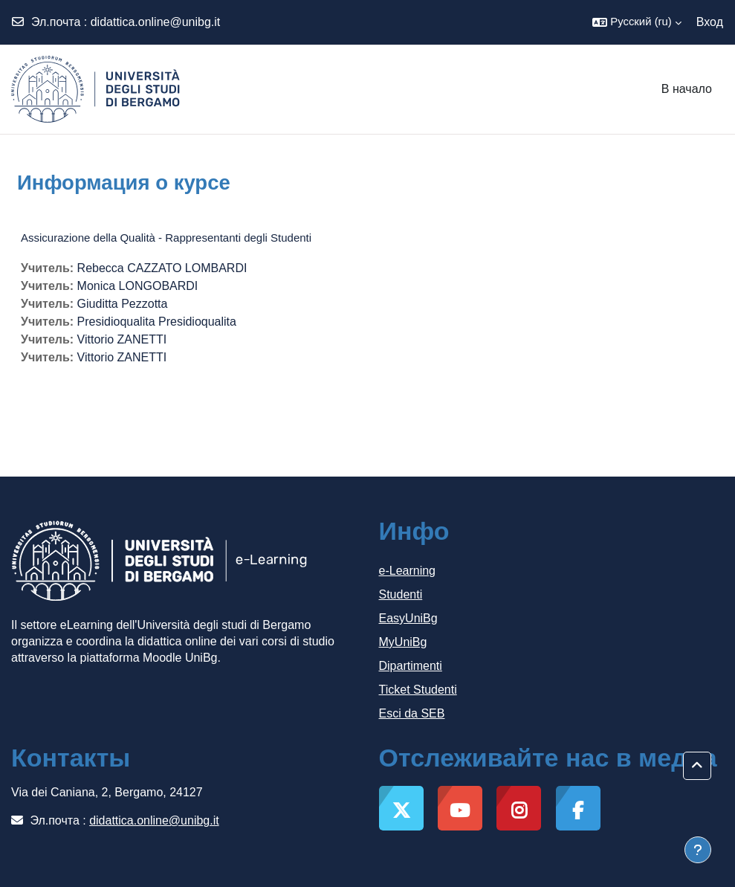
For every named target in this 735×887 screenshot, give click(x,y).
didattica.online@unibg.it (156, 22)
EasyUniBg (408, 618)
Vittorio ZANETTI (122, 339)
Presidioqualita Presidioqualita (156, 321)
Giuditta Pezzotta (122, 303)
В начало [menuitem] (686, 89)
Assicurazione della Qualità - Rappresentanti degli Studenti (166, 237)
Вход (709, 22)
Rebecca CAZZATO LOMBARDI (162, 268)
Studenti (401, 594)
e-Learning (407, 570)
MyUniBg (403, 642)
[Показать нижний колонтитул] (697, 849)
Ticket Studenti (418, 689)
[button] (636, 22)
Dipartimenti (410, 665)
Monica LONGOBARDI (137, 286)
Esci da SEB (412, 713)
